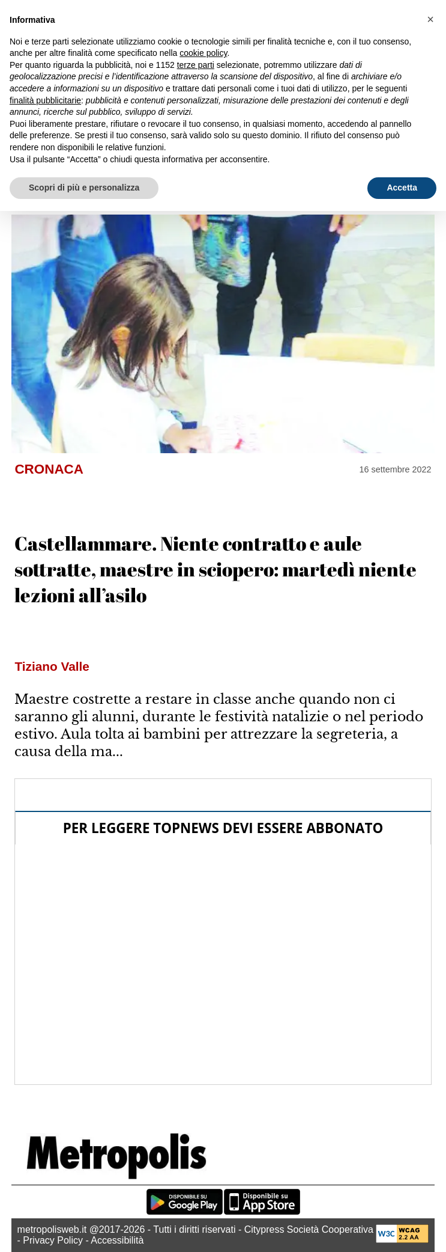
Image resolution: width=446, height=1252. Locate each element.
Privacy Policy (53, 1240)
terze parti (195, 65)
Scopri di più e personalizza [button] (84, 187)
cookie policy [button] (203, 53)
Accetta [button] (402, 187)
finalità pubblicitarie (45, 100)
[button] (430, 19)
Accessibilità (117, 1240)
